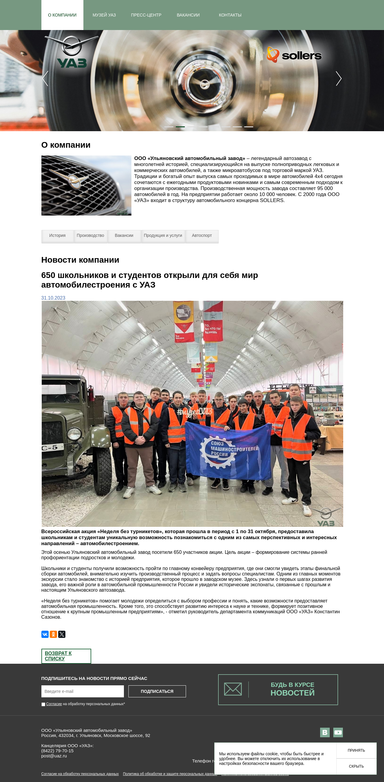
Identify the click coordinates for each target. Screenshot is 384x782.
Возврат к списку (58, 656)
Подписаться (157, 691)
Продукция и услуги (163, 235)
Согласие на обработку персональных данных (80, 774)
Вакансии (124, 235)
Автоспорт (202, 235)
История (57, 235)
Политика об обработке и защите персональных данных (170, 774)
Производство (90, 235)
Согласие (54, 704)
